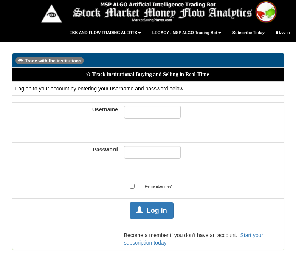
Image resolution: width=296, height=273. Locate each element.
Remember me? (158, 186)
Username (105, 109)
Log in (283, 32)
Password (105, 150)
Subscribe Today (248, 32)
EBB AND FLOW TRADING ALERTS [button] (105, 32)
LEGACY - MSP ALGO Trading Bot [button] (186, 32)
